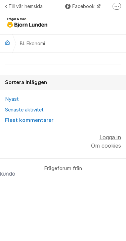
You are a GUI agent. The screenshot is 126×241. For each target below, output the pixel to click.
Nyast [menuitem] (12, 99)
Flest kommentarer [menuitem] (29, 120)
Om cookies (106, 145)
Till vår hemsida (24, 6)
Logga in (110, 137)
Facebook (80, 6)
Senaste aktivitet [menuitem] (24, 110)
